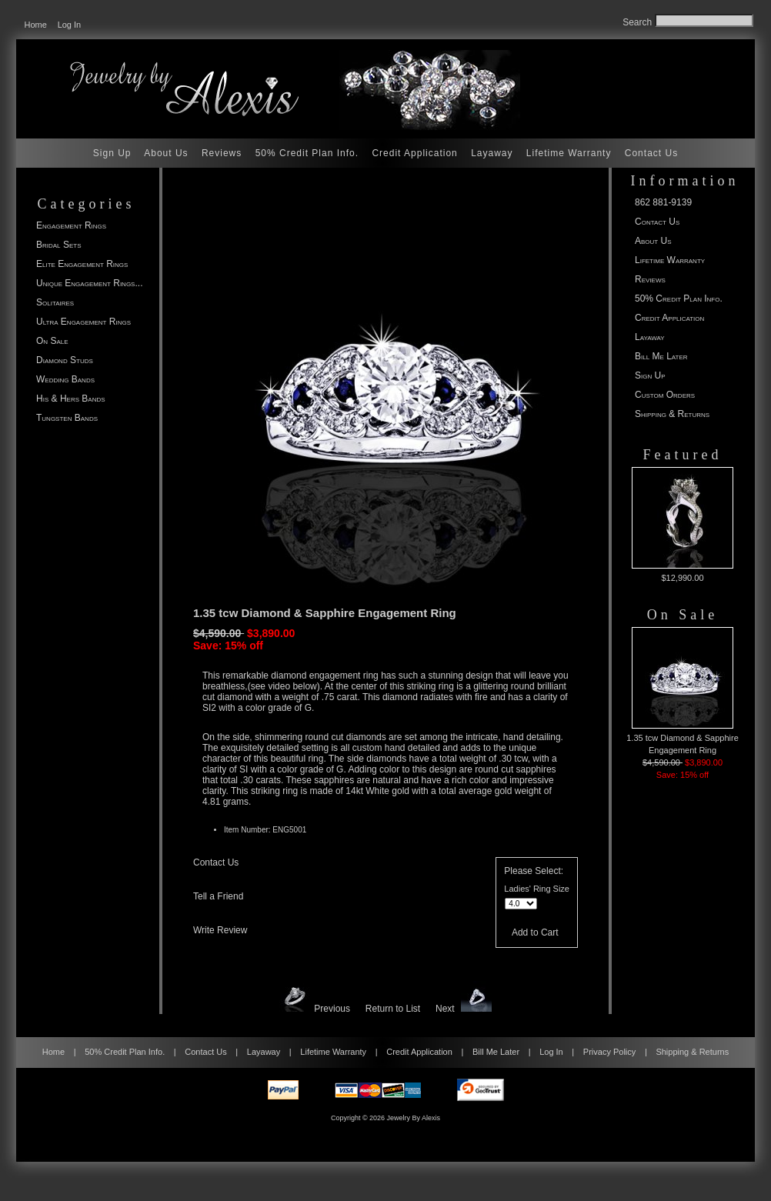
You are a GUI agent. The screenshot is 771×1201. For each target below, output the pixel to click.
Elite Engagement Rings (82, 264)
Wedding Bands (65, 379)
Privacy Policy (609, 1051)
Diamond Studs (64, 360)
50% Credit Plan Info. (307, 153)
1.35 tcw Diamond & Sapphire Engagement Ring (682, 691)
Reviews (222, 153)
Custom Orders (665, 394)
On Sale (52, 340)
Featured (683, 454)
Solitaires (55, 302)
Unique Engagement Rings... (89, 283)
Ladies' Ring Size (536, 888)
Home (36, 24)
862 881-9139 (663, 202)
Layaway (491, 153)
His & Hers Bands (70, 398)
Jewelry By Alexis (414, 1118)
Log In (70, 24)
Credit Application (414, 153)
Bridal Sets (58, 244)
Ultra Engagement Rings (83, 321)
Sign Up (112, 153)
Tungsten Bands (67, 417)
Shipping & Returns (672, 414)
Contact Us (651, 153)
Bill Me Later (661, 356)
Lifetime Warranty (569, 153)
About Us (166, 153)
